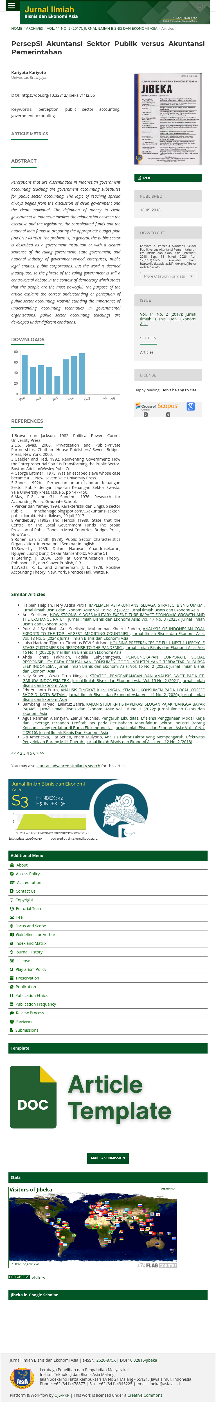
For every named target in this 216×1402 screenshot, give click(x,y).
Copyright (24, 899)
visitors (26, 1277)
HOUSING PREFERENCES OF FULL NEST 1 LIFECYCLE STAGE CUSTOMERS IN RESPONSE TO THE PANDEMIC (113, 645)
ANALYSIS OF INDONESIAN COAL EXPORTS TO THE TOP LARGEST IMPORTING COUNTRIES (113, 631)
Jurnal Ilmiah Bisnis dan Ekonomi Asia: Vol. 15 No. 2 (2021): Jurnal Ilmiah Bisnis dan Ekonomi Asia (113, 683)
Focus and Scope (30, 925)
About (21, 865)
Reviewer (24, 1021)
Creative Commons (144, 1395)
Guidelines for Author (35, 934)
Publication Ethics (31, 995)
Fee (19, 917)
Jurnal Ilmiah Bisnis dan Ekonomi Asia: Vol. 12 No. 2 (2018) (139, 741)
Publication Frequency (35, 1004)
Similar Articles (28, 594)
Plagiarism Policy (31, 969)
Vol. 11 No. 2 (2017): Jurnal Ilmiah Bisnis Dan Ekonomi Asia (102, 28)
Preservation (27, 978)
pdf (146, 177)
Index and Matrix (30, 943)
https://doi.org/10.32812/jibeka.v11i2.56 (58, 95)
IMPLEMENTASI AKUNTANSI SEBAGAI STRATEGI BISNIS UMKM (146, 605)
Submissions (26, 1030)
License (23, 960)
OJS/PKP (62, 1395)
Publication (26, 986)
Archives (34, 28)
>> (42, 753)
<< (13, 753)
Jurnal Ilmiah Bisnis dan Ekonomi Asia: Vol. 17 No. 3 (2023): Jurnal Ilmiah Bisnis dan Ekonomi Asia (113, 621)
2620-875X (106, 1360)
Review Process (30, 1012)
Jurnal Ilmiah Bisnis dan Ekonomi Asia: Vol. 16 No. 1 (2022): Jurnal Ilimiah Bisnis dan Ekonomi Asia (113, 650)
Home (16, 28)
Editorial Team (29, 908)
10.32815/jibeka (142, 1360)
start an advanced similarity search (68, 765)
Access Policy (27, 873)
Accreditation (28, 882)
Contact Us (26, 891)
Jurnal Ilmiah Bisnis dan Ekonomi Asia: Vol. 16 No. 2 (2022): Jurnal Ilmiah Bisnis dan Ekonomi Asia (110, 610)
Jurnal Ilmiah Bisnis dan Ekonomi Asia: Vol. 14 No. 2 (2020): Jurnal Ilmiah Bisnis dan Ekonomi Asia (113, 697)
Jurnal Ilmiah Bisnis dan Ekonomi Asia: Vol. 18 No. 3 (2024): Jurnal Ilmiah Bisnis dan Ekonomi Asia (113, 636)
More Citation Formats (164, 276)
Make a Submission (108, 1158)
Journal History (28, 952)
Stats (16, 1177)
